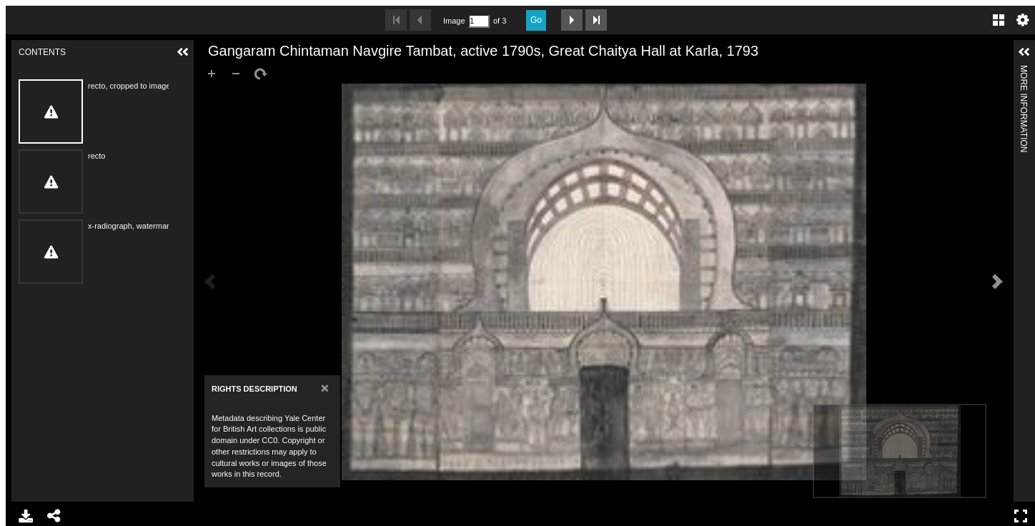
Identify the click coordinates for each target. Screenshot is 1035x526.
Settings (1023, 20)
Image (454, 20)
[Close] (325, 387)
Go (536, 20)
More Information (1024, 71)
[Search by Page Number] (479, 21)
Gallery (998, 20)
